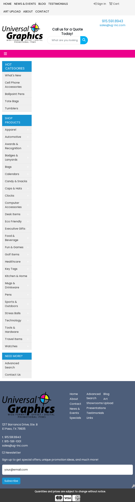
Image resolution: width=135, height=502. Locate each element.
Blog (42, 4)
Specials (75, 418)
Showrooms (92, 403)
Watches (11, 346)
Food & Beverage (11, 238)
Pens (8, 295)
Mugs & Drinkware (12, 285)
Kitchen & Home (16, 276)
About (28, 11)
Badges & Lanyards (11, 157)
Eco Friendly (13, 221)
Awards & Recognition (13, 146)
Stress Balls (13, 313)
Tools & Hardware (12, 330)
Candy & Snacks (16, 181)
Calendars (12, 174)
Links (89, 418)
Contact (42, 11)
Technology (13, 320)
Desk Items (12, 214)
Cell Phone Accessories (13, 85)
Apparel (10, 130)
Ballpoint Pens (14, 94)
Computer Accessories (13, 205)
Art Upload (12, 11)
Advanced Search (12, 365)
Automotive (13, 137)
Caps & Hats (13, 188)
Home (7, 4)
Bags (8, 167)
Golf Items (12, 254)
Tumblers (11, 108)
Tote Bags (12, 101)
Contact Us (13, 375)
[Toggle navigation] (5, 53)
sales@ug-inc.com (112, 25)
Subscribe (11, 481)
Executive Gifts (15, 229)
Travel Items (13, 339)
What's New (13, 75)
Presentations (92, 408)
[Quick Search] (64, 40)
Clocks (9, 196)
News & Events (25, 4)
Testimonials (58, 4)
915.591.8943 (112, 21)
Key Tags (11, 269)
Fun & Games (14, 247)
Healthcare (13, 262)
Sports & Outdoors (11, 304)
